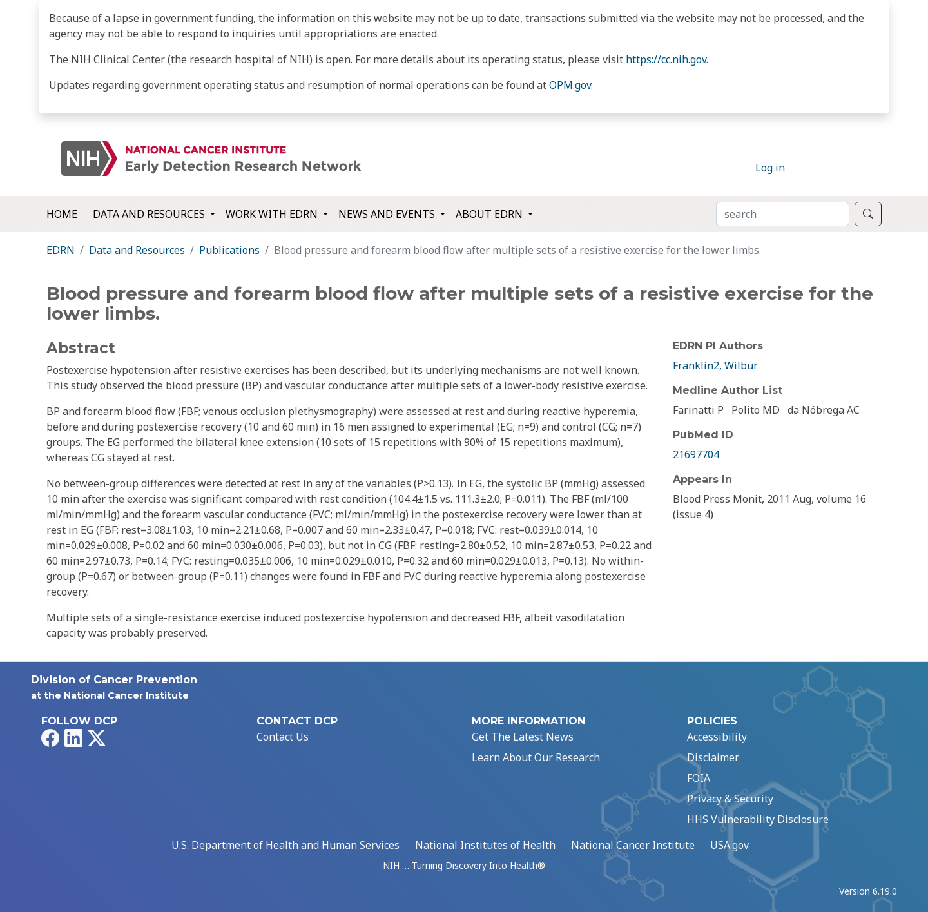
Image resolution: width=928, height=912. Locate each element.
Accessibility (717, 737)
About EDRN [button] (490, 214)
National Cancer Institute (633, 845)
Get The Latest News (523, 737)
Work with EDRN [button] (273, 214)
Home (61, 214)
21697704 (696, 454)
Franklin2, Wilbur (715, 365)
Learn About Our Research (536, 757)
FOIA (698, 778)
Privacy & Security (730, 798)
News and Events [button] (388, 214)
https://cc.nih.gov (666, 59)
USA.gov (729, 845)
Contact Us (282, 737)
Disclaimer (713, 757)
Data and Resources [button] (150, 214)
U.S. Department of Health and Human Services (285, 845)
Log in (770, 167)
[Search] (782, 214)
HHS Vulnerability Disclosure (758, 819)
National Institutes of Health (485, 845)
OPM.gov (570, 85)
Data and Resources (137, 250)
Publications (229, 250)
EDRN (60, 250)
